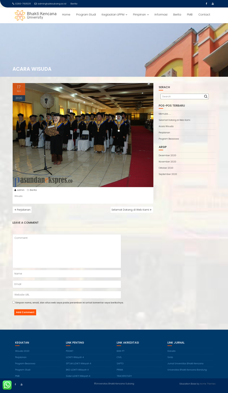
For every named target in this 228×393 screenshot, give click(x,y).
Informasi (161, 14)
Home (66, 14)
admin (19, 191)
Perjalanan (23, 209)
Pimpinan (139, 14)
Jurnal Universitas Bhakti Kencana (185, 366)
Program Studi (86, 14)
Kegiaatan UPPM (113, 14)
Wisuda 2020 (22, 353)
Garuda (171, 353)
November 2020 (167, 161)
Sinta (170, 359)
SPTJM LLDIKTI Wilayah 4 (78, 366)
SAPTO (120, 366)
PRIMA (120, 372)
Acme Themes (208, 383)
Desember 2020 (167, 155)
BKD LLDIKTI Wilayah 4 (77, 372)
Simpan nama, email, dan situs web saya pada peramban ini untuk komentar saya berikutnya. (69, 302)
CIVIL (119, 359)
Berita (177, 14)
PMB (190, 14)
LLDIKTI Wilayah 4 (75, 359)
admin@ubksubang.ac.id (50, 3)
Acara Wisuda (166, 126)
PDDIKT (69, 353)
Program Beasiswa (169, 138)
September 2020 (168, 174)
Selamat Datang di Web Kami (130, 209)
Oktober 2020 (166, 167)
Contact (204, 14)
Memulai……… (165, 113)
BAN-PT (121, 353)
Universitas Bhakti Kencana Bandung (187, 372)
